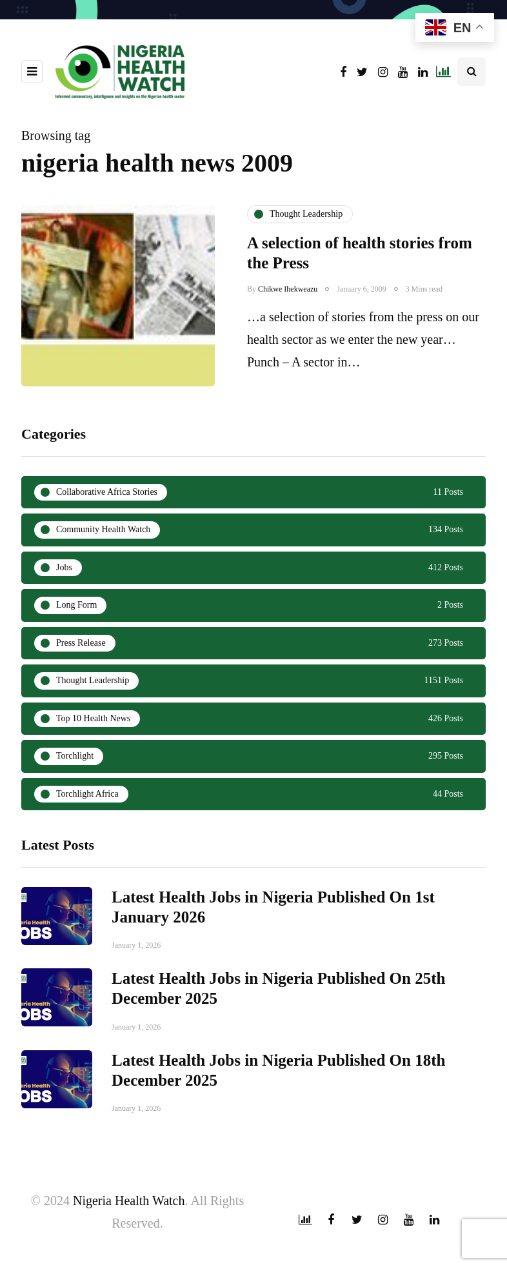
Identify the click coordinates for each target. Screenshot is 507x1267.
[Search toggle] (471, 71)
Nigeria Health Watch (129, 1200)
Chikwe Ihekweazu (287, 289)
